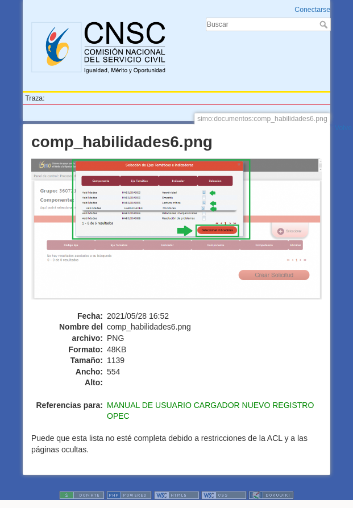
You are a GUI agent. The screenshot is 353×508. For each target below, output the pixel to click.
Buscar (324, 24)
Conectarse (312, 10)
